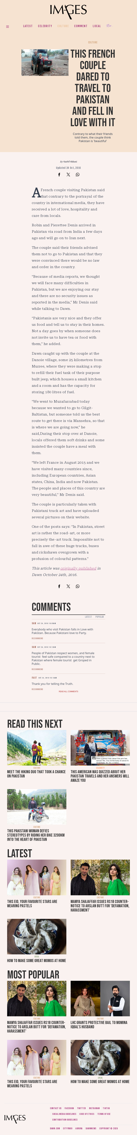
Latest (28, 26)
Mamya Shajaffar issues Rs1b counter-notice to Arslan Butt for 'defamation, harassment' (100, 906)
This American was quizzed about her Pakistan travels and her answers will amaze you (100, 776)
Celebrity (45, 26)
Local (97, 26)
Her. (109, 26)
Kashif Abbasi (70, 161)
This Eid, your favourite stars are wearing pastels (32, 903)
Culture (63, 26)
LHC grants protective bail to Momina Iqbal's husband (99, 1025)
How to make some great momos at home (36, 960)
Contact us (56, 1108)
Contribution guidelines (65, 1119)
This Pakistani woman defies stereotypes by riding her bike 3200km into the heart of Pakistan (36, 835)
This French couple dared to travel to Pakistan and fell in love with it (92, 88)
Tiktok (106, 1108)
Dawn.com (55, 1128)
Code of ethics (86, 1114)
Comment (80, 26)
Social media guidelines (64, 1114)
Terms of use (104, 1114)
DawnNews (91, 1128)
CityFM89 (67, 1128)
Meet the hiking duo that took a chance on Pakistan (36, 774)
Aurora (79, 1128)
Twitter (81, 1108)
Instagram (94, 1108)
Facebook (69, 1108)
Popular (99, 617)
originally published (78, 568)
